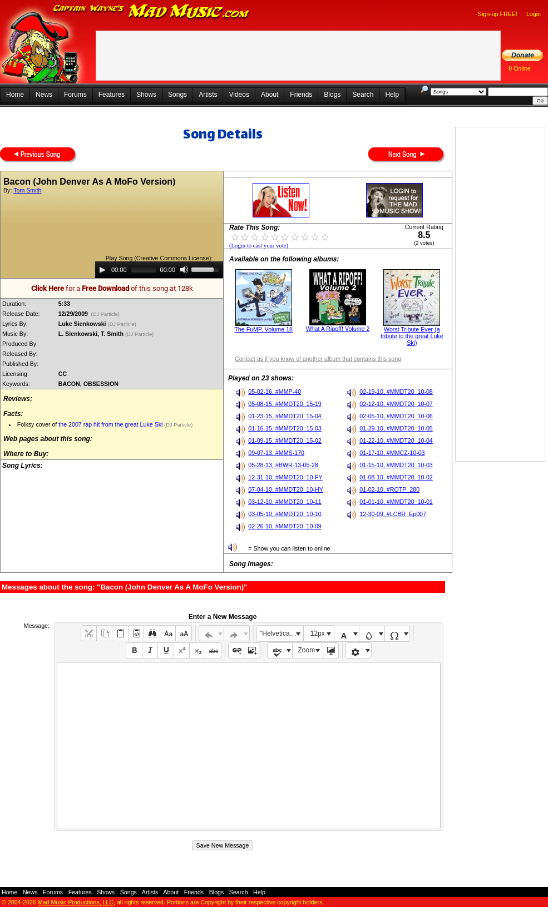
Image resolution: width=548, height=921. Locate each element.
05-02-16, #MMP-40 (274, 391)
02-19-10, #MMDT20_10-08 (396, 391)
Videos (239, 94)
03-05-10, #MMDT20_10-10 (285, 514)
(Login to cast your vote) (258, 245)
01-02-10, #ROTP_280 (389, 489)
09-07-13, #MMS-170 (276, 452)
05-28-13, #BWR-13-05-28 (283, 465)
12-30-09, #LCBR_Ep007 (392, 514)
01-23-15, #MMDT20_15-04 (285, 416)
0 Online (519, 68)
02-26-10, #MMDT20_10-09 (285, 526)
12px (317, 633)
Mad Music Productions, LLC (75, 902)
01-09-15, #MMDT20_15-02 (285, 440)
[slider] (143, 270)
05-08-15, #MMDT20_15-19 (285, 403)
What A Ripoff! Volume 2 (338, 328)
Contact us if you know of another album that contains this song (318, 358)
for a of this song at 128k (112, 288)
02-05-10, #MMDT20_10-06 (396, 416)
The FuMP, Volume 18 (263, 329)
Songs (177, 94)
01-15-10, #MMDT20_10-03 (396, 465)
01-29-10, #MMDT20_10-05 (396, 428)
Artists (208, 94)
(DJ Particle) (105, 314)
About (269, 94)
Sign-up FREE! (497, 14)
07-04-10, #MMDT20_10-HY (285, 489)
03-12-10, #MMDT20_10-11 (285, 501)
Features (111, 94)
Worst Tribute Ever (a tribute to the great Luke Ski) (412, 336)
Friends (301, 94)
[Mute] (184, 269)
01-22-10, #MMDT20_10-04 (396, 440)
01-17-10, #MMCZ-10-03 (391, 452)
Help (392, 94)
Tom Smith (27, 190)
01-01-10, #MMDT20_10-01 (396, 501)
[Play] (102, 269)
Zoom (306, 650)
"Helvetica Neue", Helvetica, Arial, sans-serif (281, 633)
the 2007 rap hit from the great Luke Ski (110, 424)
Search (362, 94)
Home (15, 94)
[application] (159, 269)
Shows (146, 94)
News (44, 94)
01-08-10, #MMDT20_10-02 (396, 477)
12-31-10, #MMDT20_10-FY (285, 477)
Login (533, 14)
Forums (75, 94)
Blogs (332, 94)
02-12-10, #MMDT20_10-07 (396, 403)
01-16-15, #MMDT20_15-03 (285, 428)
